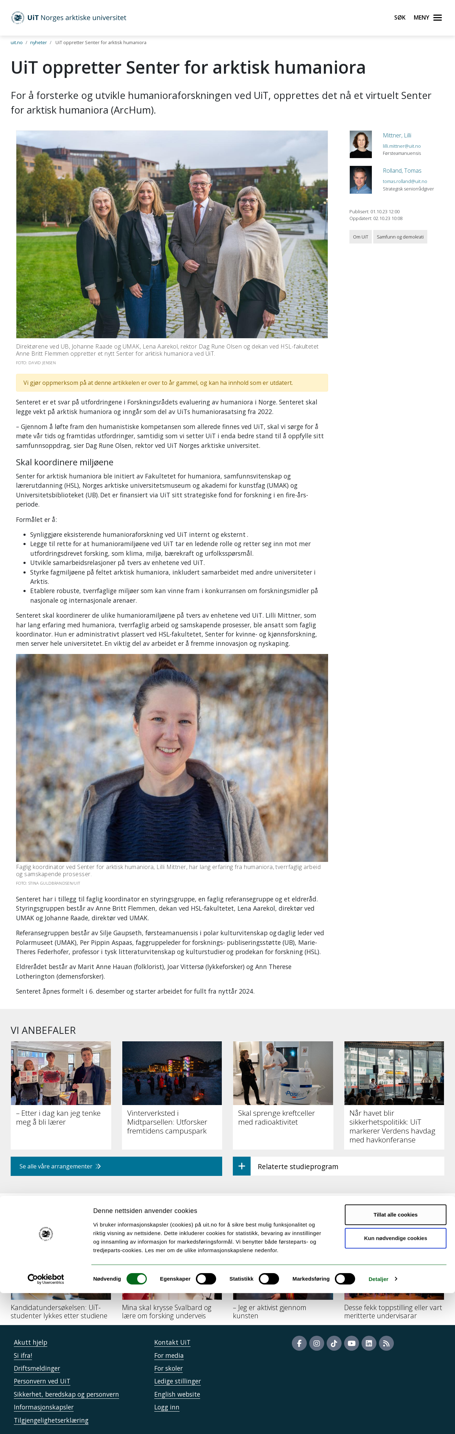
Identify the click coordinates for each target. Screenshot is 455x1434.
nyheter (38, 42)
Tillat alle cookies (396, 1356)
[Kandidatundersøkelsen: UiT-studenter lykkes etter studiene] (61, 1280)
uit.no (17, 42)
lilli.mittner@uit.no (402, 146)
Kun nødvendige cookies (395, 1379)
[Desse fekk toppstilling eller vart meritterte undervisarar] (394, 1280)
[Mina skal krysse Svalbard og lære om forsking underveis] (172, 1280)
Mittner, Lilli (397, 135)
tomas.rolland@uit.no (405, 181)
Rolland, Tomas (402, 170)
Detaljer (379, 1420)
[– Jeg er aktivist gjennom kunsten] (283, 1280)
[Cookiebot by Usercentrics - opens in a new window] (46, 1420)
